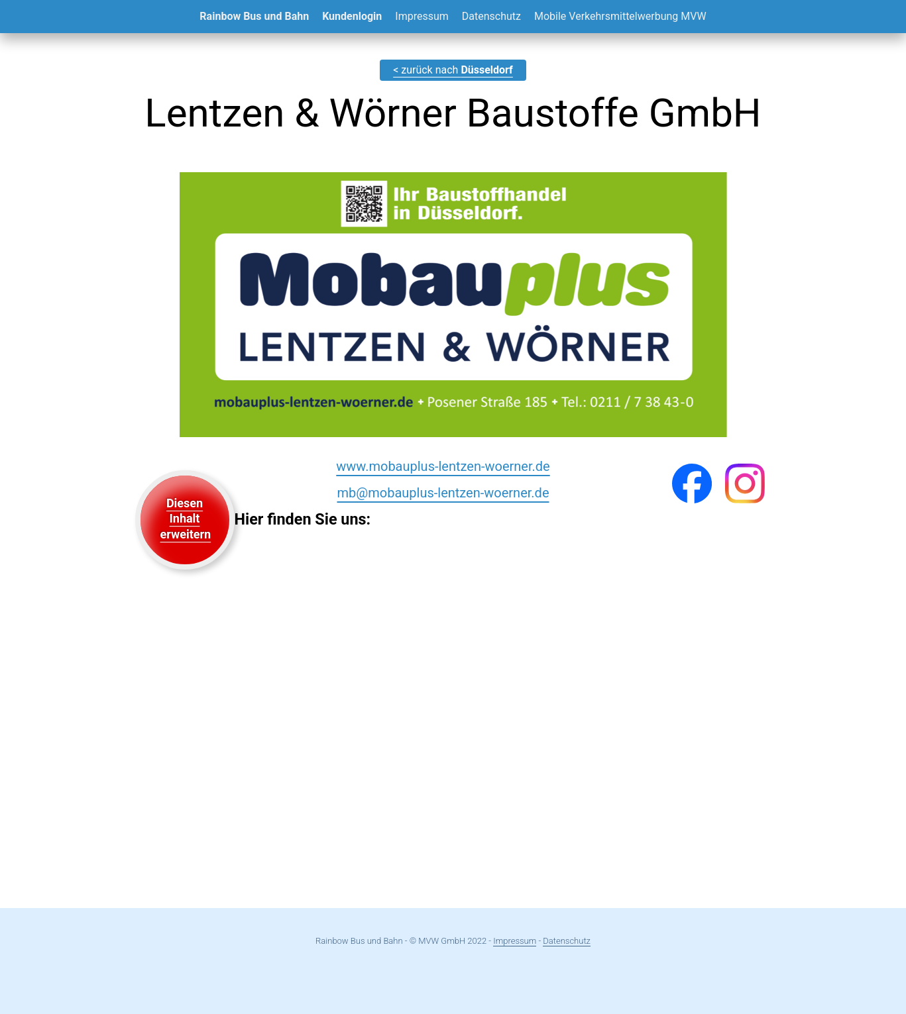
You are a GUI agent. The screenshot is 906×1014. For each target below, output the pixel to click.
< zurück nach (453, 70)
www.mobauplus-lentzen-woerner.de (442, 466)
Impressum (422, 16)
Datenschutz (491, 16)
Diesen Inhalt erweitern (185, 518)
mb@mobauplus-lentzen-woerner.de (443, 493)
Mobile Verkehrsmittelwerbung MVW (620, 16)
